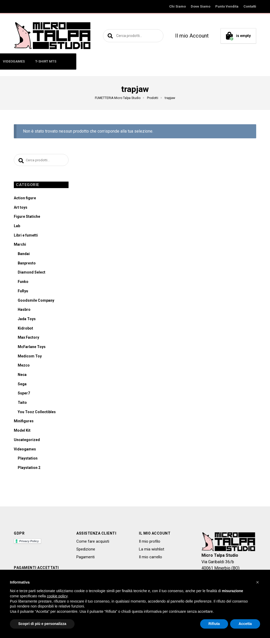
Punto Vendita (226, 6)
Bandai (24, 255)
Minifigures (24, 422)
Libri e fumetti (26, 236)
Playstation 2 (29, 469)
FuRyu (23, 292)
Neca (22, 376)
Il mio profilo (149, 542)
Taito (22, 404)
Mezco (24, 366)
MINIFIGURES (71, 61)
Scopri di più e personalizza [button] (42, 624)
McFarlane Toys (32, 348)
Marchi (20, 246)
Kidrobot (25, 329)
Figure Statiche (27, 218)
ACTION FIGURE (37, 61)
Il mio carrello (150, 558)
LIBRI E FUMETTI (131, 61)
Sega (22, 385)
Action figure (25, 199)
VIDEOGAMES (194, 61)
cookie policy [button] (57, 596)
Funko (23, 283)
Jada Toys (27, 320)
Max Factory (28, 339)
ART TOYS (100, 61)
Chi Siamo (177, 6)
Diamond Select (31, 273)
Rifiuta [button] (214, 624)
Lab (17, 227)
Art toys (20, 208)
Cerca (109, 35)
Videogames (25, 450)
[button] (257, 582)
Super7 (24, 394)
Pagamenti (85, 558)
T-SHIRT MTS (225, 61)
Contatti (249, 6)
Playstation (28, 459)
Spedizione (85, 550)
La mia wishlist (151, 550)
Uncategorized (27, 441)
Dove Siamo (200, 6)
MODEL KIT (163, 61)
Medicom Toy (30, 357)
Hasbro (24, 311)
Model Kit (22, 432)
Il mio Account (192, 36)
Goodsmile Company (36, 301)
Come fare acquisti (92, 542)
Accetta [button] (245, 624)
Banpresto (27, 264)
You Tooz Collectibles (37, 413)
